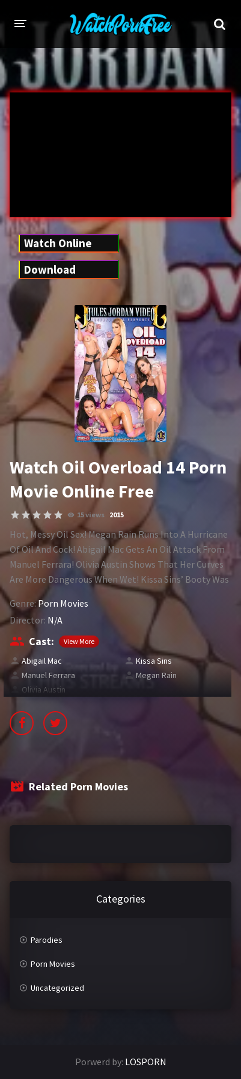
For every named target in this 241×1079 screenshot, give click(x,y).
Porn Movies (63, 603)
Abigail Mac (42, 660)
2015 (116, 514)
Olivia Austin (44, 689)
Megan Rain (156, 675)
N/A (55, 620)
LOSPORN (145, 1062)
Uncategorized (57, 987)
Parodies (47, 939)
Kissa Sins (154, 660)
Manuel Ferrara (48, 675)
